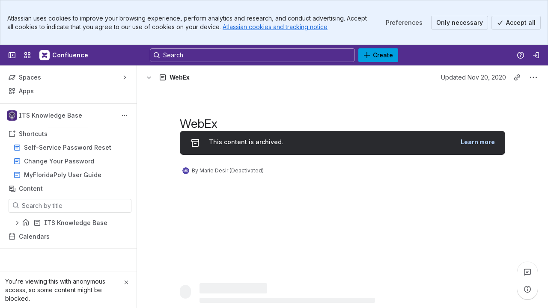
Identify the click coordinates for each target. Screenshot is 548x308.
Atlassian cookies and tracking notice (275, 26)
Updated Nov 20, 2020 (473, 77)
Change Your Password (59, 161)
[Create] (378, 55)
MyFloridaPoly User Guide (62, 174)
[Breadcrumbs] (181, 77)
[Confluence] (64, 55)
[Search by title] (75, 206)
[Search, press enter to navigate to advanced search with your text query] (252, 55)
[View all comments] (527, 272)
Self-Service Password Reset (67, 147)
